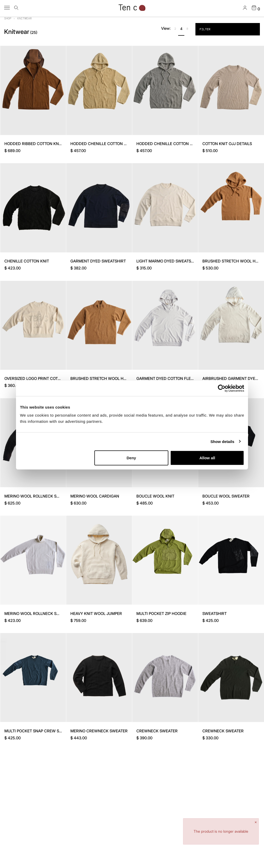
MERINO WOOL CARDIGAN (94, 496)
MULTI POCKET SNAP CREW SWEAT (37, 730)
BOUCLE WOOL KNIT (155, 496)
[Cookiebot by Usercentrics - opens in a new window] (221, 388)
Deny (131, 458)
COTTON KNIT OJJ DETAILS (227, 143)
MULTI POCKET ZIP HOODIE (161, 613)
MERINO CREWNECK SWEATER (99, 730)
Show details (222, 441)
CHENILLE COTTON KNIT (26, 261)
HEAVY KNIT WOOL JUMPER (96, 613)
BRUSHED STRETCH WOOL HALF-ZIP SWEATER (113, 378)
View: (166, 28)
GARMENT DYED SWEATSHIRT (98, 261)
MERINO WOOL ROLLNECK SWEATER (38, 496)
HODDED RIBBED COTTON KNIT (33, 143)
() (33, 32)
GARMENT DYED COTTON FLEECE (167, 378)
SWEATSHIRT (214, 613)
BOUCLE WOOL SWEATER (226, 496)
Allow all (207, 458)
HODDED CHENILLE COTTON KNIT (101, 143)
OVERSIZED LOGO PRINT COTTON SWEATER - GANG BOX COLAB (63, 378)
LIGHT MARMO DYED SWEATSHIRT (168, 261)
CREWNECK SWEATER (157, 730)
